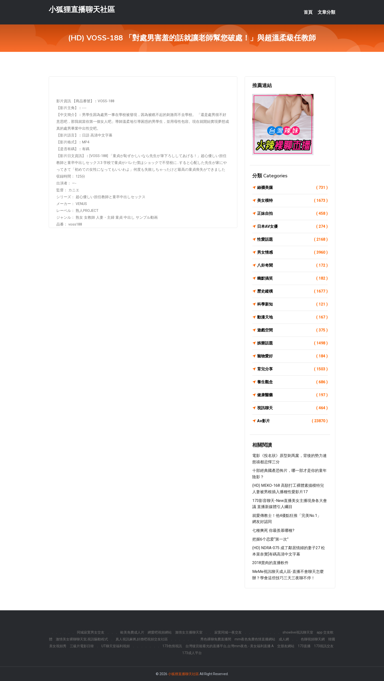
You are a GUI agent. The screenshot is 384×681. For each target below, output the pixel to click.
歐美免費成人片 (132, 632)
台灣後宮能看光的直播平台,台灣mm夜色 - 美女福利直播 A (229, 646)
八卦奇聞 (292, 265)
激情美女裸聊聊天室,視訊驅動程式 (82, 639)
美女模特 (292, 200)
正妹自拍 (292, 213)
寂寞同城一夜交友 (228, 632)
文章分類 (326, 12)
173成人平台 (192, 653)
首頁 (308, 12)
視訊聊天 (292, 408)
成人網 (284, 639)
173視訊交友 (324, 646)
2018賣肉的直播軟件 (270, 562)
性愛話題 (292, 239)
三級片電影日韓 (82, 646)
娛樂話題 (292, 343)
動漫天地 (292, 317)
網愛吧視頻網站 (160, 632)
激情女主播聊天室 (189, 632)
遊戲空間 (292, 330)
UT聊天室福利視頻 (115, 646)
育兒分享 (292, 369)
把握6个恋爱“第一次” (270, 539)
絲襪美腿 (292, 187)
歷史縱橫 (292, 291)
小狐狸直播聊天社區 (82, 9)
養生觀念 (292, 382)
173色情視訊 (172, 646)
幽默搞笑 (292, 278)
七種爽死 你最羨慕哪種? (273, 530)
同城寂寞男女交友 (90, 632)
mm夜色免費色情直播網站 (255, 639)
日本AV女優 (292, 226)
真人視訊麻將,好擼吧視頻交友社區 (142, 639)
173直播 (304, 646)
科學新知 (292, 304)
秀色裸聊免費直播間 (215, 639)
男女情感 (292, 252)
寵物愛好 (292, 356)
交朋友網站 (285, 646)
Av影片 (292, 421)
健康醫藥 (292, 395)
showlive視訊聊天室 (298, 632)
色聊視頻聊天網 (313, 639)
